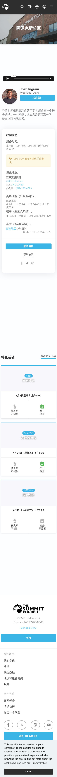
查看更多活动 (48, 356)
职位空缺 (9, 673)
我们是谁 (9, 661)
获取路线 (29, 246)
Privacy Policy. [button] (39, 763)
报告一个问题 (12, 712)
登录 (28, 638)
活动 (6, 667)
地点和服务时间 (13, 679)
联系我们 (38, 98)
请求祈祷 (9, 706)
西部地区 (11, 228)
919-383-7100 (28, 628)
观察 (6, 684)
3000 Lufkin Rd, (14, 181)
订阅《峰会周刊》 (29, 736)
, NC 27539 (17, 184)
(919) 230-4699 (24, 188)
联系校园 (29, 254)
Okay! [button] (29, 771)
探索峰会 (9, 701)
